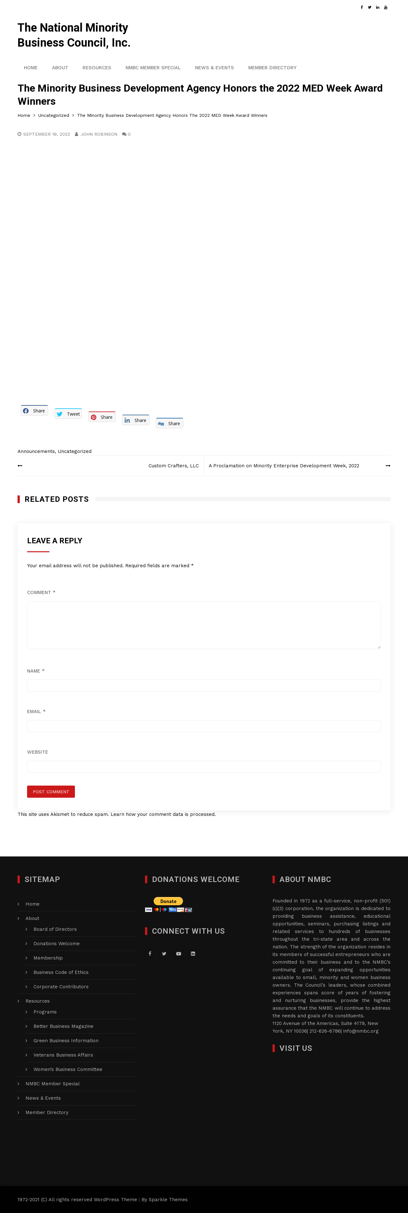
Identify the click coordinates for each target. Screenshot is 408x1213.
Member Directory (272, 68)
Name (36, 671)
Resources (97, 68)
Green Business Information (65, 1040)
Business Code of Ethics (61, 972)
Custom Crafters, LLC (174, 466)
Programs (45, 1012)
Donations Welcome (56, 943)
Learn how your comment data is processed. (163, 814)
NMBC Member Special (153, 68)
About (60, 68)
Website (37, 752)
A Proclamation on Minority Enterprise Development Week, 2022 (284, 466)
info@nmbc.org (361, 1031)
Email (36, 711)
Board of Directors (55, 929)
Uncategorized (74, 451)
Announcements (36, 451)
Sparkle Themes (168, 1199)
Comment (41, 592)
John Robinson (99, 134)
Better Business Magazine (63, 1026)
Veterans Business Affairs (63, 1055)
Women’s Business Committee (67, 1069)
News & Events (214, 68)
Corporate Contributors (61, 987)
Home (31, 68)
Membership (48, 958)
